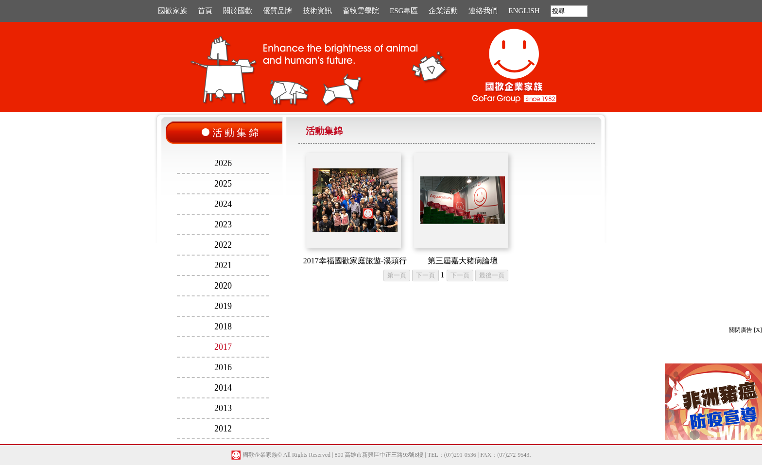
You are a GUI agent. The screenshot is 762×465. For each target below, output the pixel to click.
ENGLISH (523, 11)
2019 (223, 306)
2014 (223, 388)
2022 (223, 245)
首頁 (205, 11)
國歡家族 (172, 11)
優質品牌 (277, 11)
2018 (223, 326)
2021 (223, 265)
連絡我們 (483, 11)
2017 (223, 347)
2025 (223, 184)
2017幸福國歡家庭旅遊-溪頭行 (355, 261)
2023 (223, 224)
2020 (223, 286)
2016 (223, 367)
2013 (223, 408)
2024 (223, 204)
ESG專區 (404, 11)
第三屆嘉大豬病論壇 (463, 261)
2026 (223, 163)
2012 (223, 428)
